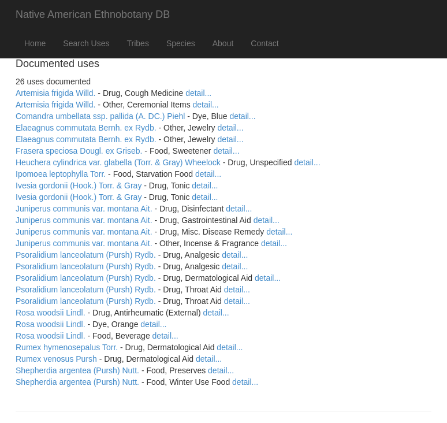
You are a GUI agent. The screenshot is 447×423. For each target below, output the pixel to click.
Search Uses (86, 43)
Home (35, 43)
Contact (264, 43)
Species (180, 43)
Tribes (138, 43)
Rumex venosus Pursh (56, 358)
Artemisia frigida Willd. (55, 93)
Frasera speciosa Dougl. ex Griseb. (79, 150)
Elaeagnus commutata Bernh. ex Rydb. (86, 127)
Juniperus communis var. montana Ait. (84, 208)
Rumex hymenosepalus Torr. (67, 347)
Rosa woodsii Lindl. (50, 312)
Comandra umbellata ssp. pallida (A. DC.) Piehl (100, 116)
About (223, 43)
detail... (198, 93)
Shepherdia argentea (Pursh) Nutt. (77, 370)
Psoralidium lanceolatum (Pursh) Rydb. (86, 254)
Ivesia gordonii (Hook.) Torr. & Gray (78, 185)
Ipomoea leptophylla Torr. (61, 174)
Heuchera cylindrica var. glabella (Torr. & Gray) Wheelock (118, 162)
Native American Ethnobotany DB (93, 14)
